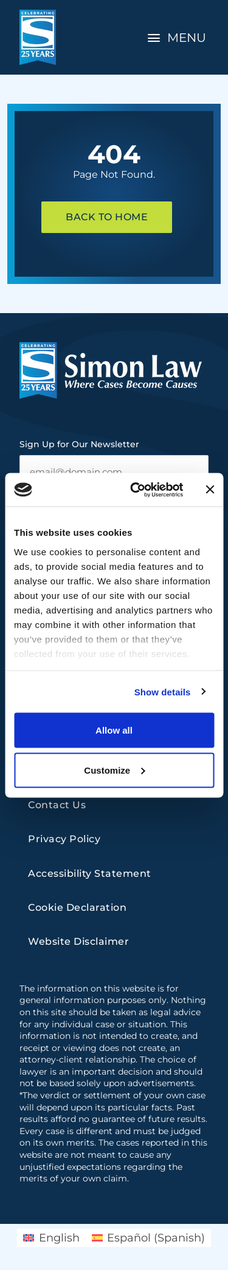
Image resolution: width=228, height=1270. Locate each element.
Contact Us (57, 805)
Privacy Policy (64, 839)
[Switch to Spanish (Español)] (148, 1238)
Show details (162, 691)
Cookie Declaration (77, 907)
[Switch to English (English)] (51, 1238)
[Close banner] (210, 489)
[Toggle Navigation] (178, 37)
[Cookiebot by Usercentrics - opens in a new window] (136, 490)
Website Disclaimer (78, 941)
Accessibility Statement (89, 873)
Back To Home (107, 217)
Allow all (114, 730)
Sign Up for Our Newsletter (79, 444)
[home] (37, 37)
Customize (114, 770)
